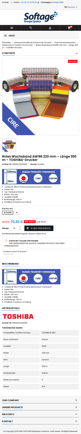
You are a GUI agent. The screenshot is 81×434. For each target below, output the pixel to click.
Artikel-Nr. (7, 164)
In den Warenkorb (38, 228)
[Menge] (14, 228)
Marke (33, 164)
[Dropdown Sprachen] (71, 7)
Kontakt (5, 2)
